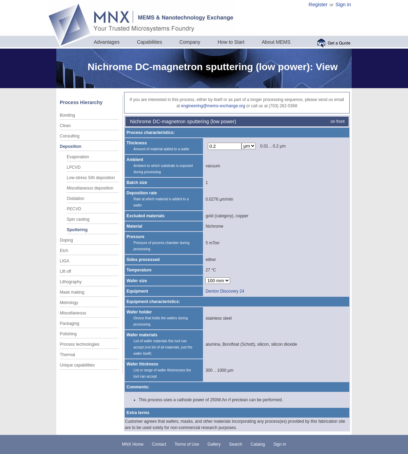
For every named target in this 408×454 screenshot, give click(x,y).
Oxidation (75, 198)
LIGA (64, 261)
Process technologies (79, 344)
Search (235, 444)
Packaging (69, 323)
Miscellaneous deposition (90, 188)
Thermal (67, 354)
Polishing (68, 333)
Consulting (70, 136)
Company (189, 42)
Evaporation (78, 156)
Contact (159, 444)
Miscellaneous (73, 313)
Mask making (72, 292)
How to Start (231, 42)
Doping (66, 240)
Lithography (71, 281)
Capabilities (149, 42)
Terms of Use (186, 444)
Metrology (69, 302)
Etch (64, 250)
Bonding (67, 115)
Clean (65, 125)
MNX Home (133, 444)
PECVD (74, 209)
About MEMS (276, 42)
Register (318, 4)
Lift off (65, 271)
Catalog (258, 444)
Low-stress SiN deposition (91, 177)
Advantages (107, 42)
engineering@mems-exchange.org (213, 105)
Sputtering (77, 229)
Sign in (343, 4)
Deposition (70, 146)
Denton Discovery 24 (224, 291)
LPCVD (74, 167)
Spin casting (78, 219)
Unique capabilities (77, 365)
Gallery (214, 444)
